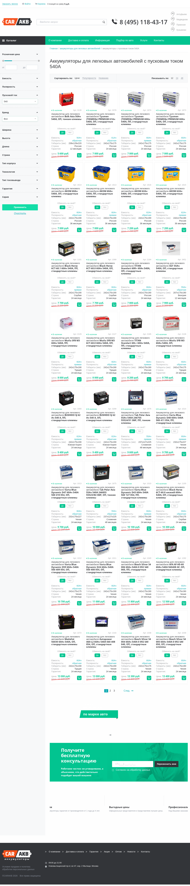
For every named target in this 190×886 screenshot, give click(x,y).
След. (128, 690)
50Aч (79, 138)
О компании (55, 40)
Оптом (118, 853)
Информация (102, 40)
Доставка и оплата (78, 40)
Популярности (89, 78)
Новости (131, 853)
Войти (27, 4)
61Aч (113, 138)
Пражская (178, 24)
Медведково (179, 19)
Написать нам (162, 863)
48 (182, 78)
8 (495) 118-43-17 (143, 22)
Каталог (9, 40)
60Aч (148, 138)
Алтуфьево (179, 14)
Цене (77, 78)
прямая (147, 140)
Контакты (159, 40)
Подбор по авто (124, 40)
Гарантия (94, 853)
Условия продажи (10, 868)
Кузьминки (178, 29)
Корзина (41, 4)
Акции (107, 853)
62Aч (148, 212)
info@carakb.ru (170, 859)
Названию (103, 78)
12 (172, 78)
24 (177, 78)
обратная (76, 140)
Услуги (143, 40)
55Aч (183, 287)
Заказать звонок (10, 4)
